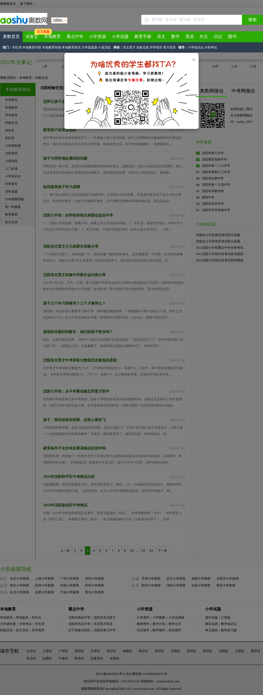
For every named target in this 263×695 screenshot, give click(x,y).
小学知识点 (196, 47)
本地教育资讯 (71, 47)
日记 (218, 36)
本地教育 (52, 36)
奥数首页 (11, 36)
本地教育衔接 (51, 47)
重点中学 (75, 36)
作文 (204, 36)
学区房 (17, 47)
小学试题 (120, 36)
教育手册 (142, 36)
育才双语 (169, 47)
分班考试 (210, 47)
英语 (189, 36)
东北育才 (129, 47)
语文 (161, 36)
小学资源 (97, 36)
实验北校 (142, 47)
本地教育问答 (31, 47)
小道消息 (104, 47)
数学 (175, 36)
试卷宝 (32, 36)
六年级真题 (89, 47)
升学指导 (156, 47)
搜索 (252, 19)
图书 (232, 36)
